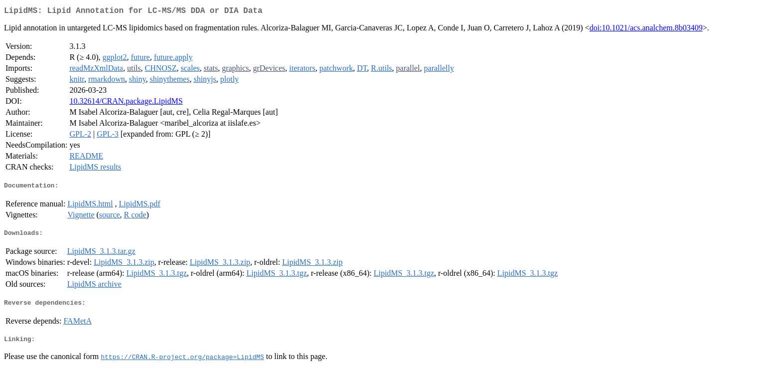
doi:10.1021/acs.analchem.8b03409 (646, 29)
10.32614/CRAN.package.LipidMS (125, 103)
